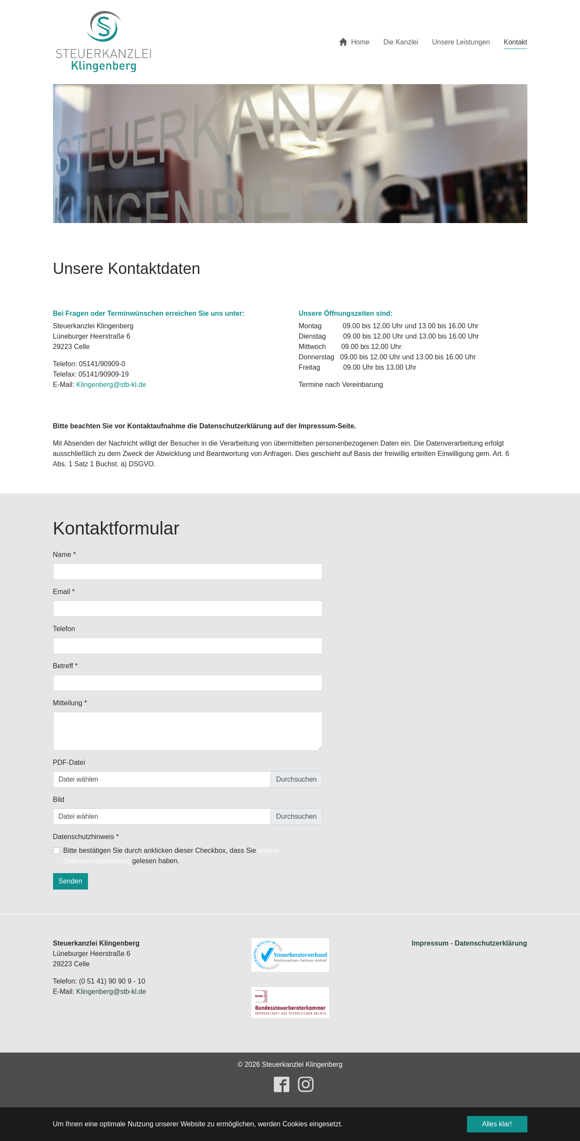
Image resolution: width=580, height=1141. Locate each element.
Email (64, 591)
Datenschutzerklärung (491, 943)
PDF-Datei (69, 762)
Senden (70, 881)
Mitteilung (70, 703)
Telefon (64, 628)
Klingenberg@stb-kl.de (111, 384)
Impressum (430, 943)
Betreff (65, 666)
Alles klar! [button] (497, 1124)
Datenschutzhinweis (86, 836)
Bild (59, 799)
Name (64, 554)
